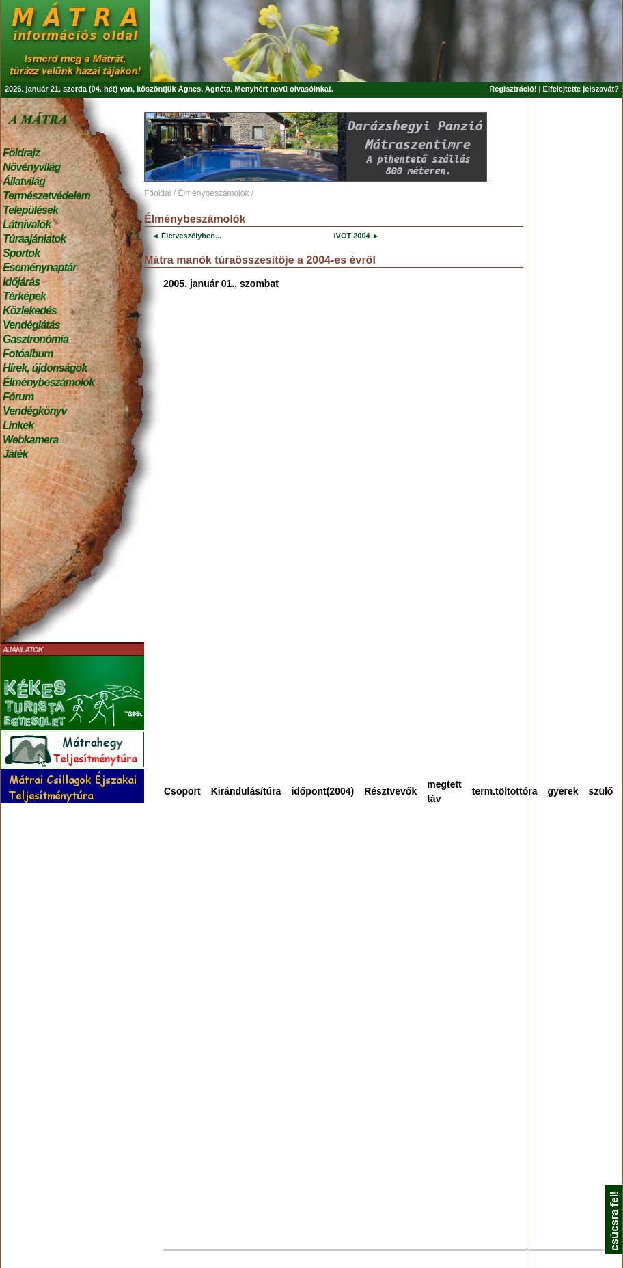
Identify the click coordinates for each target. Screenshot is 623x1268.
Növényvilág (31, 167)
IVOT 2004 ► (356, 236)
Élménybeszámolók (48, 382)
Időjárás (21, 282)
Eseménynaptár (39, 267)
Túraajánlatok (34, 239)
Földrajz (21, 152)
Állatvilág (24, 181)
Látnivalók (27, 224)
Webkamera (30, 439)
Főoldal (157, 193)
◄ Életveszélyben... (186, 236)
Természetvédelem (46, 196)
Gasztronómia (35, 339)
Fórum (18, 396)
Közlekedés (30, 310)
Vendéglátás (31, 325)
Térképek (24, 296)
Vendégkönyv (35, 411)
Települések (30, 210)
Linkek (18, 425)
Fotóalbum (28, 353)
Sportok (21, 253)
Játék (15, 454)
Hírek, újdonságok (45, 368)
